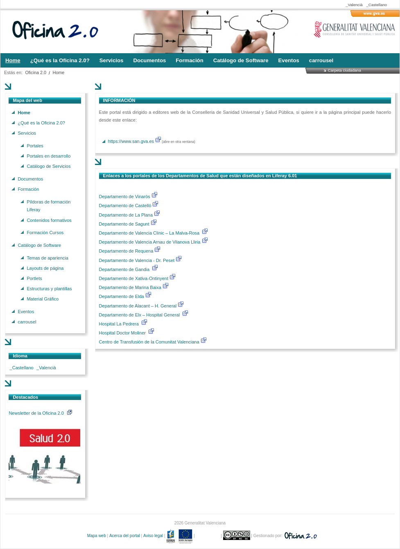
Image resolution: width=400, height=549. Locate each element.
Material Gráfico (43, 298)
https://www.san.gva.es (131, 141)
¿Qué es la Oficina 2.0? (41, 122)
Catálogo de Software (39, 244)
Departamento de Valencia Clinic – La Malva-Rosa (150, 232)
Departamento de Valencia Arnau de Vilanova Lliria (150, 241)
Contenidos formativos (49, 219)
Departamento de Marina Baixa (131, 287)
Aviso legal (153, 535)
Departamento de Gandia (125, 269)
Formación (28, 188)
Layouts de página (45, 267)
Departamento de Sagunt (125, 223)
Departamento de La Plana (130, 214)
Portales (35, 145)
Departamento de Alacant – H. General (138, 305)
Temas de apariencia (47, 257)
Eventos (26, 311)
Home (59, 72)
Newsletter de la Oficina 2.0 (40, 413)
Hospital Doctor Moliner (122, 332)
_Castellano (376, 4)
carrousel (27, 321)
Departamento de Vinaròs (124, 196)
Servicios (27, 133)
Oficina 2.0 (35, 72)
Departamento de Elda (122, 296)
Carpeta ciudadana (344, 70)
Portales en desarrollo (48, 155)
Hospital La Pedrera (119, 323)
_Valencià (354, 4)
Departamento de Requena (127, 251)
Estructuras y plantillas (49, 288)
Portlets (34, 278)
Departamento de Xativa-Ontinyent (133, 278)
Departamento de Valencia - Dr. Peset (136, 260)
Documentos (30, 178)
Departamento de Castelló (125, 205)
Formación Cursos (45, 232)
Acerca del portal (124, 535)
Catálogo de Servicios (48, 166)
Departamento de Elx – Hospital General (140, 314)
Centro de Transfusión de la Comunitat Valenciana (149, 341)
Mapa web (96, 535)
